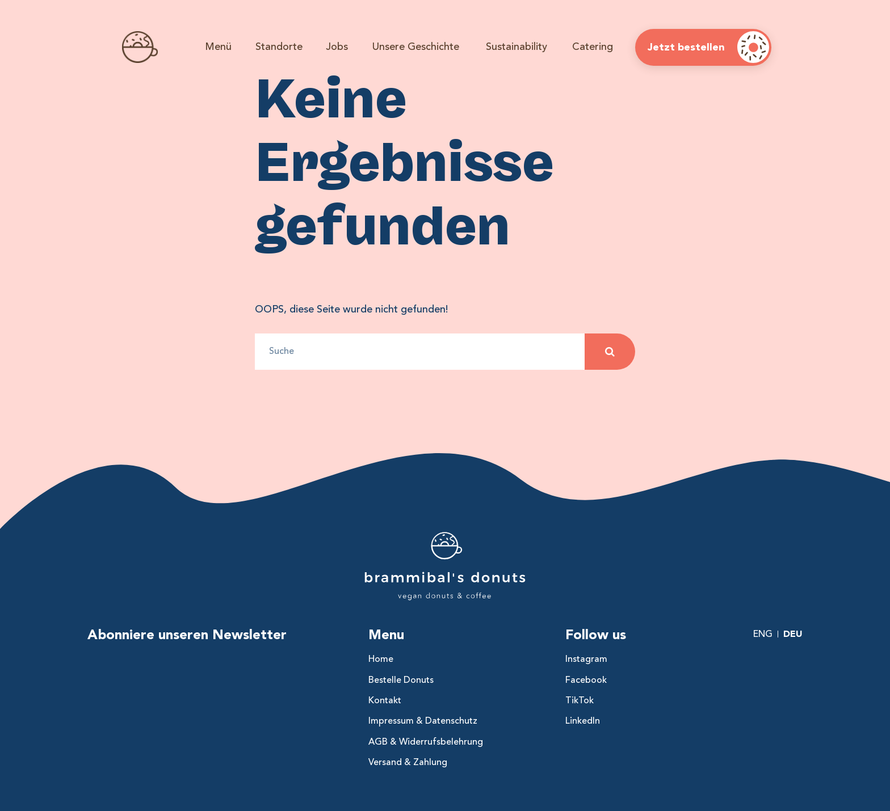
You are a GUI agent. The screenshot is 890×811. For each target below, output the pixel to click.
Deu (793, 633)
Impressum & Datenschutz (422, 720)
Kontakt (384, 700)
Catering (592, 46)
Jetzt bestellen (686, 47)
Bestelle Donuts (401, 680)
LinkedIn (582, 720)
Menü (218, 46)
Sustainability (516, 46)
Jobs (337, 46)
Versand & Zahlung (407, 762)
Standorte (279, 46)
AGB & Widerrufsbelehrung (425, 741)
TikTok (579, 700)
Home (380, 659)
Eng (763, 634)
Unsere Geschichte (415, 46)
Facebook (586, 680)
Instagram (586, 659)
